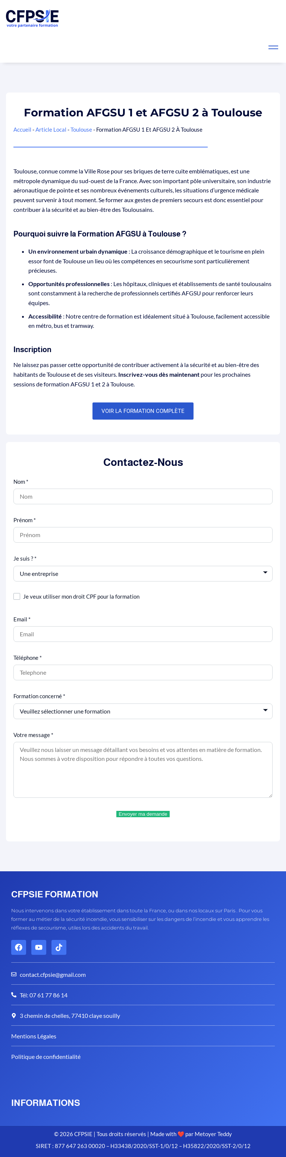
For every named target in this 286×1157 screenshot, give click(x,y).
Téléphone (27, 657)
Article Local (50, 129)
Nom (20, 481)
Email (22, 619)
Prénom (24, 520)
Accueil (22, 129)
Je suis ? (25, 558)
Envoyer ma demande (143, 814)
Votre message (33, 734)
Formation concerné (39, 696)
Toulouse (81, 129)
